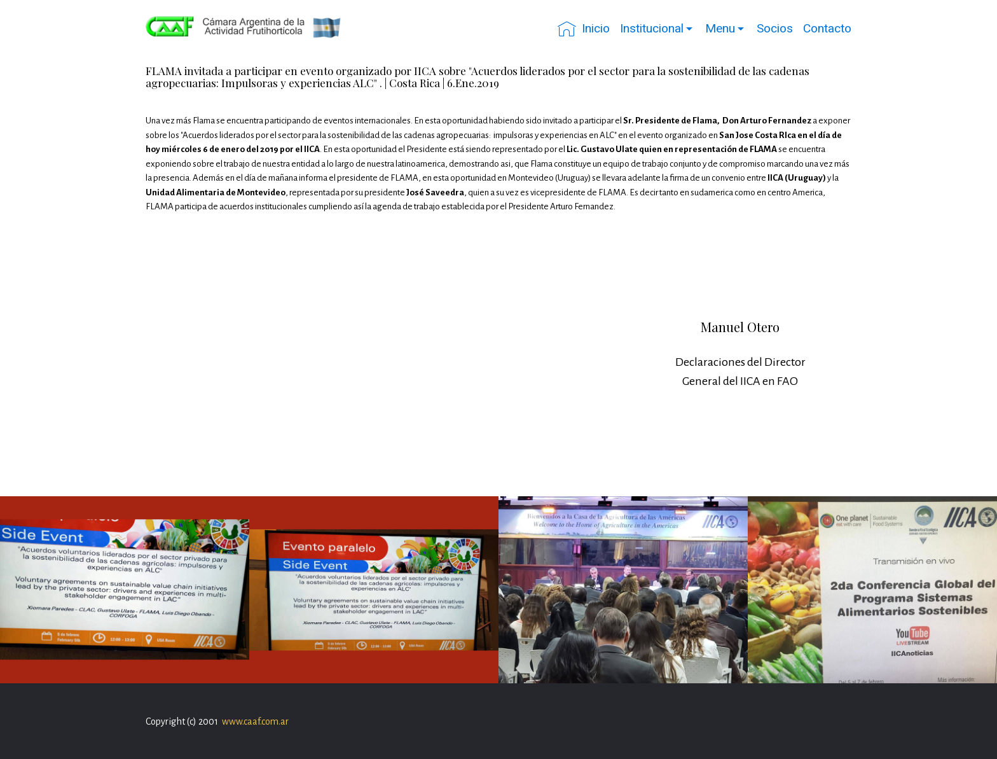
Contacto (827, 28)
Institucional (652, 28)
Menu (720, 28)
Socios (775, 28)
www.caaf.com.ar (255, 721)
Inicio (584, 29)
